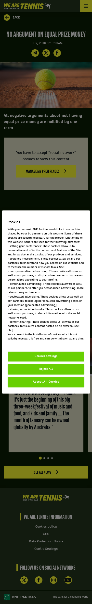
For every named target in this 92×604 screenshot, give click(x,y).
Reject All (46, 369)
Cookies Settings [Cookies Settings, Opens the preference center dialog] (46, 356)
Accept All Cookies (46, 382)
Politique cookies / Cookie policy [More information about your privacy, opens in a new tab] (29, 343)
